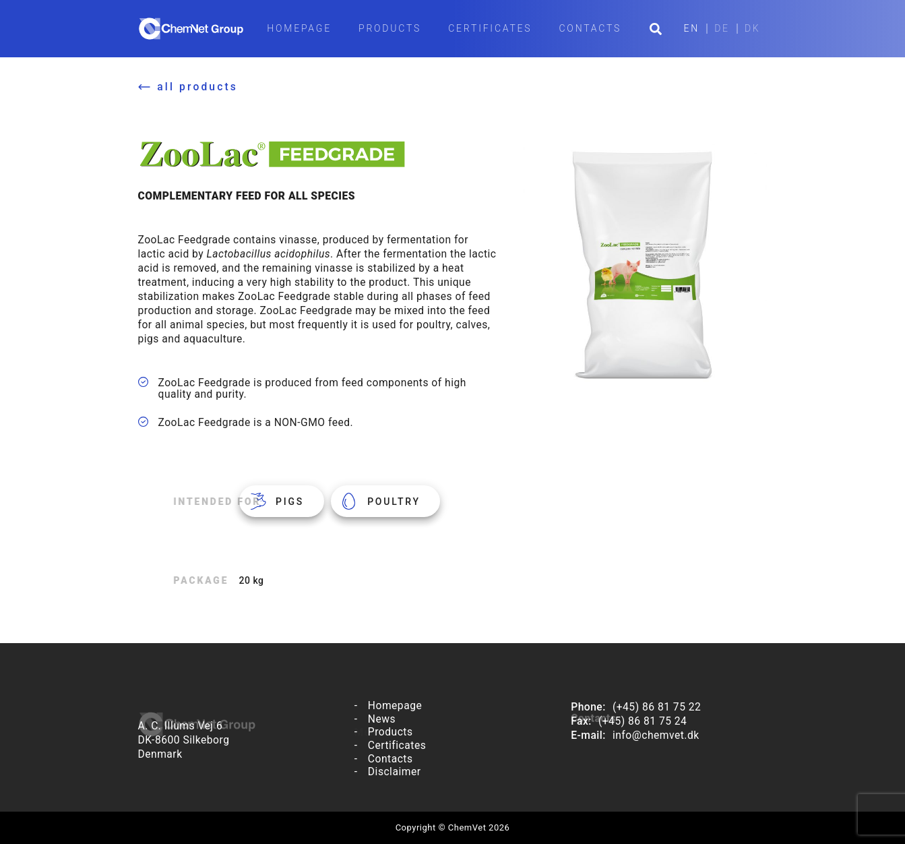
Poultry (393, 501)
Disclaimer (394, 771)
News (382, 719)
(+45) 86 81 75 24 (642, 721)
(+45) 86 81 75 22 (657, 706)
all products (197, 86)
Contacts (590, 28)
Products (389, 28)
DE (722, 29)
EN (692, 29)
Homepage (299, 28)
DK (753, 29)
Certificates (490, 28)
